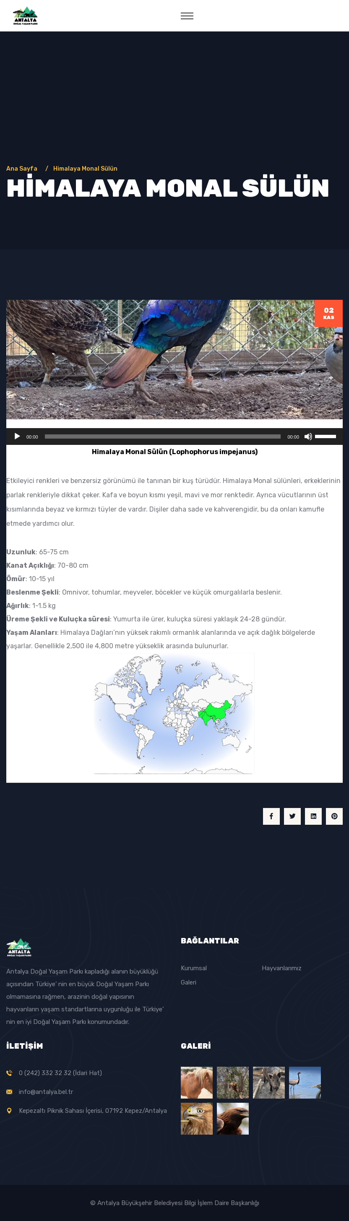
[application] (174, 436)
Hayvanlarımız (282, 968)
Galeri (188, 982)
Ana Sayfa (23, 168)
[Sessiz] (308, 436)
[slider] (163, 436)
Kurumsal (194, 968)
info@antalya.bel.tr (46, 1092)
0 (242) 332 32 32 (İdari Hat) (60, 1073)
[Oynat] (17, 436)
